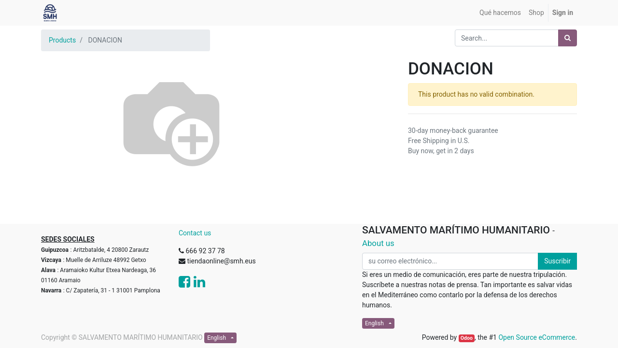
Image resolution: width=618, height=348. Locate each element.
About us (378, 243)
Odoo (467, 338)
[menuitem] (500, 13)
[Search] (567, 37)
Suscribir (557, 261)
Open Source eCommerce (536, 337)
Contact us (195, 233)
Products (62, 40)
